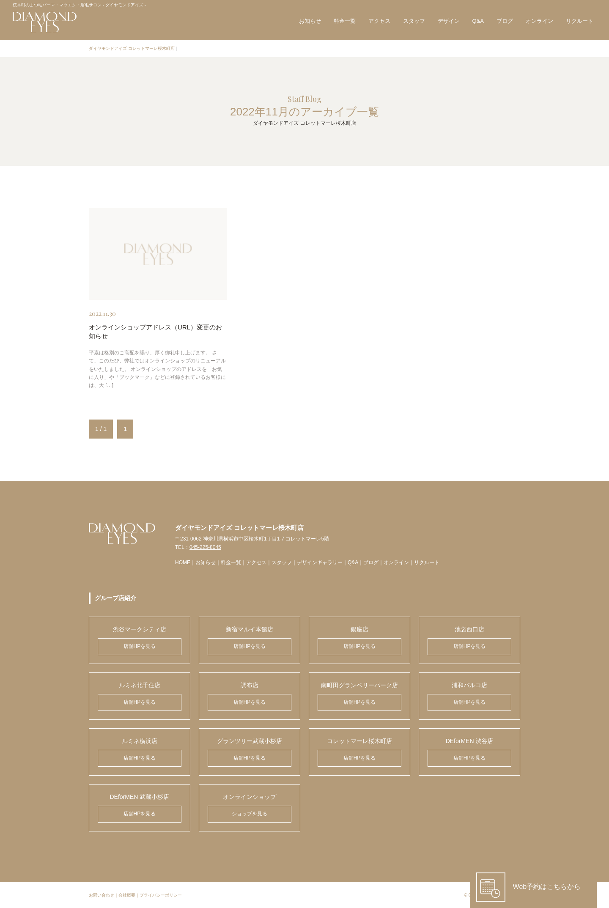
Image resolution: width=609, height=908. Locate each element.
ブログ (505, 21)
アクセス (379, 21)
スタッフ (414, 21)
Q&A (478, 21)
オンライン (539, 21)
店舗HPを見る (139, 646)
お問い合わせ (101, 895)
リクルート (579, 21)
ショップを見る (249, 814)
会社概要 (126, 895)
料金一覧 (345, 21)
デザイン (449, 21)
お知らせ (310, 21)
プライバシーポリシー (161, 895)
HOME (182, 562)
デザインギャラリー (320, 562)
